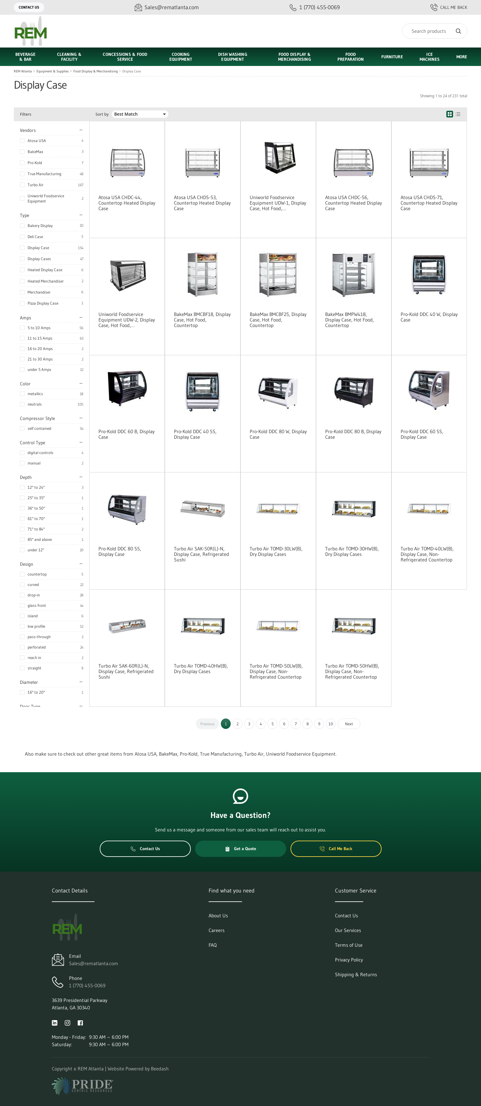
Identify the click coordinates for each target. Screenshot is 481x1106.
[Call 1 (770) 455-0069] (315, 7)
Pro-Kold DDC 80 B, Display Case (353, 434)
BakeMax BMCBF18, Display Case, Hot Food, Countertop (202, 319)
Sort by (102, 114)
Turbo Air (36, 184)
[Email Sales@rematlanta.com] (167, 7)
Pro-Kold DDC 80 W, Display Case (278, 434)
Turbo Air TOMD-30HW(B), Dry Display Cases (352, 551)
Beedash (160, 1069)
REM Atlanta (23, 71)
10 (331, 723)
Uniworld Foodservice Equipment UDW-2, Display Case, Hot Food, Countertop (126, 319)
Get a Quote (240, 848)
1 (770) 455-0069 (87, 985)
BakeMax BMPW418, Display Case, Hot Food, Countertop (349, 319)
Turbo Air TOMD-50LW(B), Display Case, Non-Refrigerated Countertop (276, 671)
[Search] (434, 31)
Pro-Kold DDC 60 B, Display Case (126, 434)
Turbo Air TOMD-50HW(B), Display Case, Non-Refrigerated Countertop (352, 671)
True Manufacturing (44, 173)
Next (349, 723)
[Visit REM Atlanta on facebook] (80, 1022)
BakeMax (35, 151)
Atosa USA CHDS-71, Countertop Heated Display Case (429, 203)
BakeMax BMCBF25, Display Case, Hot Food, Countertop (278, 319)
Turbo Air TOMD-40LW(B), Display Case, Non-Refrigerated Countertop (427, 554)
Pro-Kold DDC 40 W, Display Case (429, 316)
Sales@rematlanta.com (93, 963)
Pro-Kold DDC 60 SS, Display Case (422, 434)
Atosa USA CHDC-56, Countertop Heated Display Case (353, 203)
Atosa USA (37, 140)
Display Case (131, 71)
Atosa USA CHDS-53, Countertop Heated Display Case (202, 203)
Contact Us (29, 7)
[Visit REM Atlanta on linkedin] (54, 1022)
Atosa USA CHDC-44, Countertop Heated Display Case (126, 203)
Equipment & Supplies (53, 71)
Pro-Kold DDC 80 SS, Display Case (119, 551)
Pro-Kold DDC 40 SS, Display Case (195, 434)
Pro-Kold (35, 162)
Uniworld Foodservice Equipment (46, 198)
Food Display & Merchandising (95, 71)
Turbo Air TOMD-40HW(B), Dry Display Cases (201, 668)
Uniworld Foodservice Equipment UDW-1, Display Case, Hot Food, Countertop (278, 203)
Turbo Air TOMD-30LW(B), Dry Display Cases (276, 551)
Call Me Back (448, 7)
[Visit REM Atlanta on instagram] (67, 1022)
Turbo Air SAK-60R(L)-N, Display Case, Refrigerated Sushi (126, 671)
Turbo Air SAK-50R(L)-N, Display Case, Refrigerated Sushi (201, 554)
